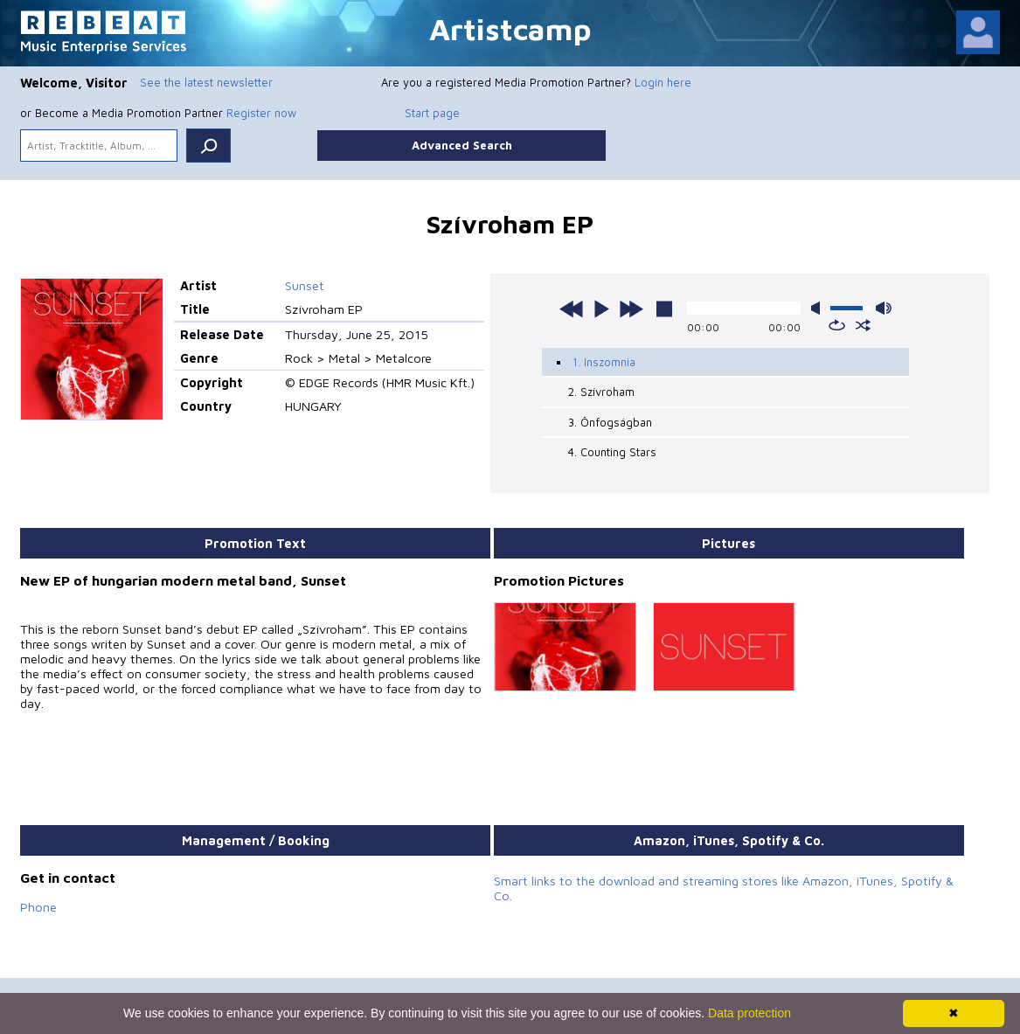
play (601, 308)
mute (819, 308)
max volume (884, 308)
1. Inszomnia (603, 362)
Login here (663, 82)
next (631, 308)
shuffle (863, 325)
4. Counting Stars (612, 452)
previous (571, 308)
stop (664, 308)
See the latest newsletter (206, 82)
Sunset (304, 285)
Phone (38, 906)
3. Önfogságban (610, 422)
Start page (432, 113)
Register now (261, 113)
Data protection (749, 1013)
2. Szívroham (601, 392)
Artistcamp (510, 28)
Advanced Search (462, 145)
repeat (837, 325)
